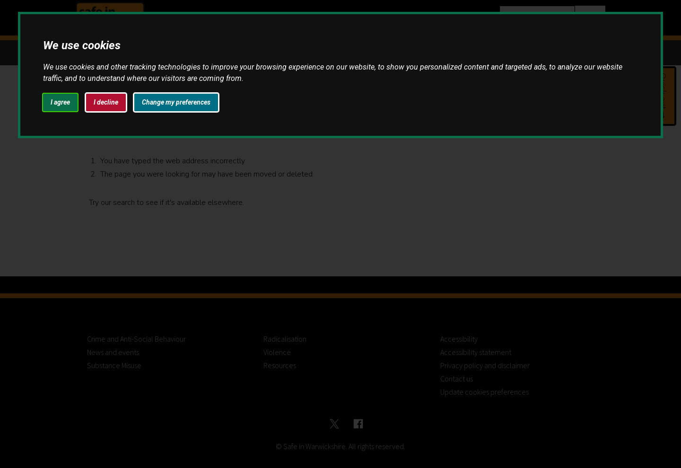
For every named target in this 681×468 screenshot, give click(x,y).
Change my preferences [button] (176, 102)
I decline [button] (106, 102)
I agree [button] (60, 102)
